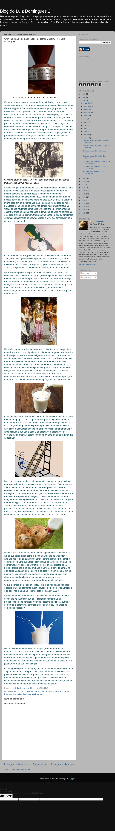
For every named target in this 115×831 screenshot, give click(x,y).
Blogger (72, 779)
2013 (84, 210)
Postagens (85, 273)
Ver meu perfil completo (87, 264)
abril (85, 128)
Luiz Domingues (98, 222)
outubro (86, 109)
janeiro (86, 138)
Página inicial (39, 764)
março (85, 131)
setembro (87, 112)
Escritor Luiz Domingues (22, 694)
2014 (84, 206)
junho (85, 122)
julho (85, 119)
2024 (84, 100)
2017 (84, 197)
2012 (84, 213)
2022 (84, 181)
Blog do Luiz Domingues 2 (25, 11)
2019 (84, 191)
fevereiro (86, 135)
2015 (84, 203)
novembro (87, 106)
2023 (84, 178)
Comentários (86, 277)
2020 (84, 188)
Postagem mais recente (16, 764)
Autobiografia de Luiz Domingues (25, 691)
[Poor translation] (9, 796)
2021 (84, 184)
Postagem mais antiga (62, 764)
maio (85, 125)
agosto (86, 116)
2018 (84, 194)
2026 (84, 94)
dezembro (87, 103)
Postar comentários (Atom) (20, 769)
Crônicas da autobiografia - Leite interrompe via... (94, 152)
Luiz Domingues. (38, 694)
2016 (84, 200)
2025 (84, 97)
